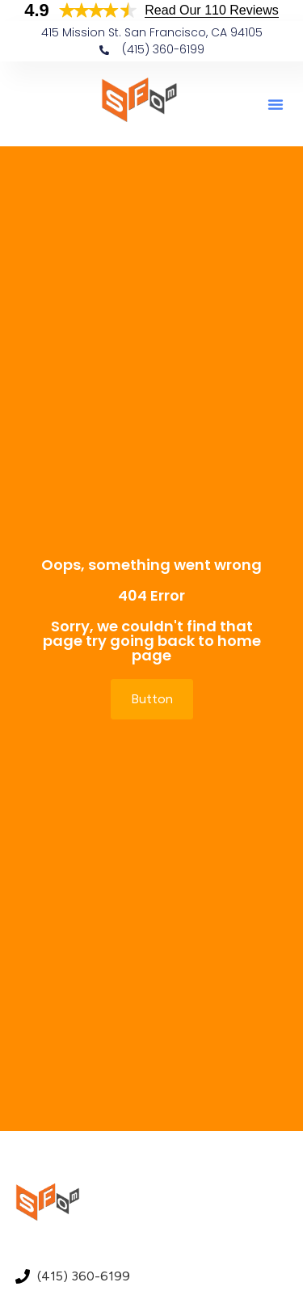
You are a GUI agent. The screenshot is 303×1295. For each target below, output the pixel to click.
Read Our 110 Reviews (211, 10)
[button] (275, 104)
